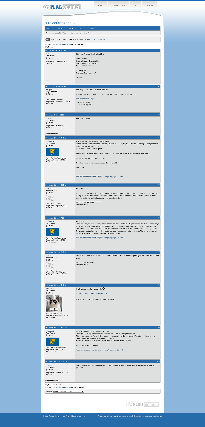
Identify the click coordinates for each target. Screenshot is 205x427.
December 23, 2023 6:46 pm (56, 362)
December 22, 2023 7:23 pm (56, 218)
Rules (81, 29)
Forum (149, 5)
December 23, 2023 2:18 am (56, 252)
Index (48, 29)
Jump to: (65, 391)
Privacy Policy (65, 416)
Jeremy (49, 188)
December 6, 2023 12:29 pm (56, 115)
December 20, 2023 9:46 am (56, 138)
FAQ (135, 5)
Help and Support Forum (62, 44)
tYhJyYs (49, 90)
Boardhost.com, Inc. (78, 416)
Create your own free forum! (94, 39)
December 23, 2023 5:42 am (56, 285)
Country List (118, 5)
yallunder (49, 54)
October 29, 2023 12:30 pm (55, 86)
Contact (45, 416)
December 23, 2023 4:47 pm (56, 328)
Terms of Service (54, 416)
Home (100, 5)
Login (92, 29)
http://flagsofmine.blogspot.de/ (87, 99)
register (85, 33)
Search (59, 29)
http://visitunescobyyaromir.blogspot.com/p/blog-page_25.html (99, 177)
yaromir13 (50, 141)
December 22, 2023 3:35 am (56, 185)
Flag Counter (62, 6)
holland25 (50, 288)
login (77, 33)
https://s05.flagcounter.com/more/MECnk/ (91, 293)
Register (71, 29)
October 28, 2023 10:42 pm (55, 50)
